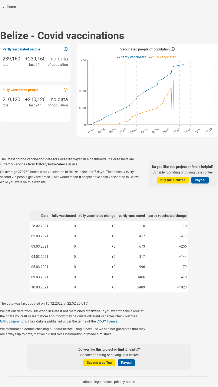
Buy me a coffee (172, 180)
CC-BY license (107, 321)
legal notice (103, 382)
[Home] (8, 7)
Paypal (200, 180)
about (87, 382)
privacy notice (124, 382)
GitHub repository (13, 321)
